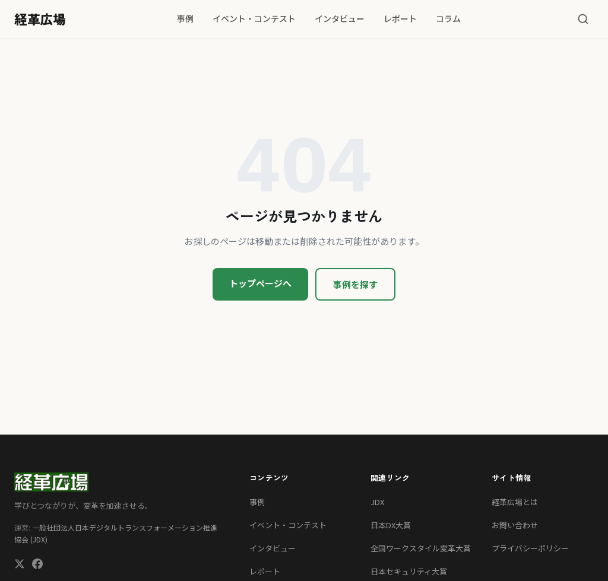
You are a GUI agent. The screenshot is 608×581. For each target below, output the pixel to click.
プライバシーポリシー (530, 548)
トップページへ (260, 283)
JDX (377, 501)
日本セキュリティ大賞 (408, 571)
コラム (448, 18)
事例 (185, 18)
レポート (400, 18)
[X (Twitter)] (19, 565)
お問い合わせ (515, 525)
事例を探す (355, 284)
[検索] (583, 19)
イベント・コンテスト (254, 18)
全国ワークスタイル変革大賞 (420, 548)
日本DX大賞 (390, 525)
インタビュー (340, 18)
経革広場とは (515, 501)
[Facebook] (37, 565)
